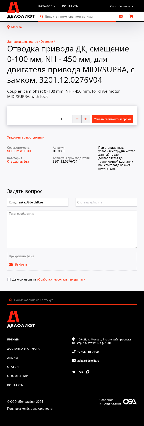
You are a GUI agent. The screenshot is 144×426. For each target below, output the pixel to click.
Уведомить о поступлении (25, 137)
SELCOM (13, 151)
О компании (18, 376)
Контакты (70, 6)
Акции (12, 358)
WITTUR (25, 151)
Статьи (13, 367)
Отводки (47, 42)
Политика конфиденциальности (30, 408)
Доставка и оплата (23, 348)
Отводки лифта (18, 161)
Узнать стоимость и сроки (112, 119)
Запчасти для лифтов (22, 42)
